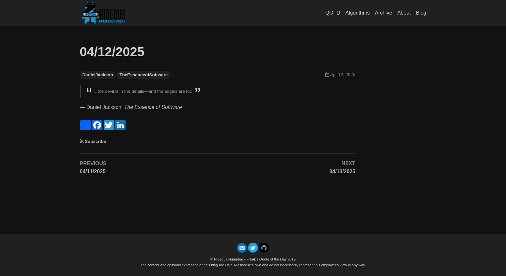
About (404, 13)
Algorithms (357, 13)
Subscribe (95, 141)
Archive (383, 13)
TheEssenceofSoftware (143, 74)
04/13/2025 (342, 171)
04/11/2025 (93, 171)
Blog (421, 13)
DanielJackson (97, 74)
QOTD (332, 13)
